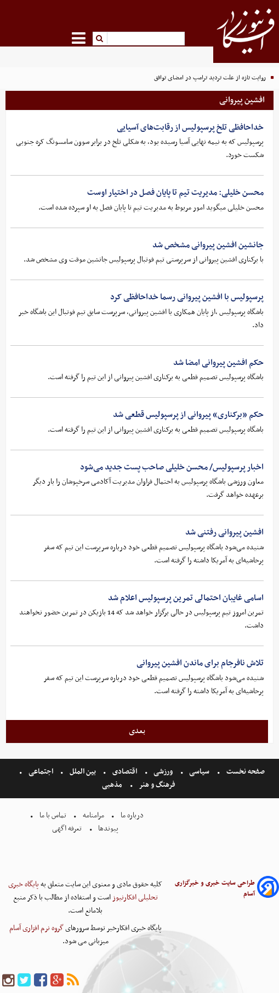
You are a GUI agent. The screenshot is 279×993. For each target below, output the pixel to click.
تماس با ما (53, 815)
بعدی (137, 731)
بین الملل (83, 771)
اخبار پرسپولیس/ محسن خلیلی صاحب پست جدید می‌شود (172, 467)
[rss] (73, 980)
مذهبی (113, 785)
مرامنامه (93, 815)
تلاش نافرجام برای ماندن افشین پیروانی (200, 663)
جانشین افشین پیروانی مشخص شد (208, 245)
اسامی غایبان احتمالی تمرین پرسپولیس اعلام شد (186, 598)
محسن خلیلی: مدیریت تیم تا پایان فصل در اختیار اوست (175, 192)
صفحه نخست (245, 771)
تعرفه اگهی (67, 828)
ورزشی (163, 771)
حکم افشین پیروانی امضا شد (218, 363)
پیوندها (107, 828)
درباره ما (132, 815)
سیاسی (199, 771)
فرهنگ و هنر (157, 785)
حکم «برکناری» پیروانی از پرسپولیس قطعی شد (188, 415)
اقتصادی (125, 771)
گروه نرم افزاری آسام (36, 928)
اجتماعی (41, 771)
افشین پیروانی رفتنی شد (224, 532)
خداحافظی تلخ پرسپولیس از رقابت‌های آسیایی (190, 127)
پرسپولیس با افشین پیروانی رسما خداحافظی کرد (187, 297)
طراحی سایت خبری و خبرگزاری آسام (215, 888)
